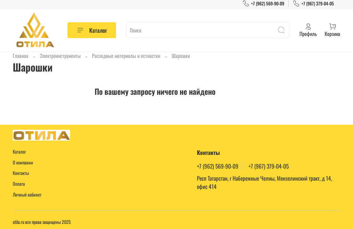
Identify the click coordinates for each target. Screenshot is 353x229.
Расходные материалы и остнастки (126, 55)
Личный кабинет (27, 194)
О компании (23, 162)
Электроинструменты (60, 55)
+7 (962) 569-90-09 (263, 3)
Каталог (91, 30)
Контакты (21, 173)
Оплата (19, 183)
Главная (20, 55)
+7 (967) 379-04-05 (313, 3)
